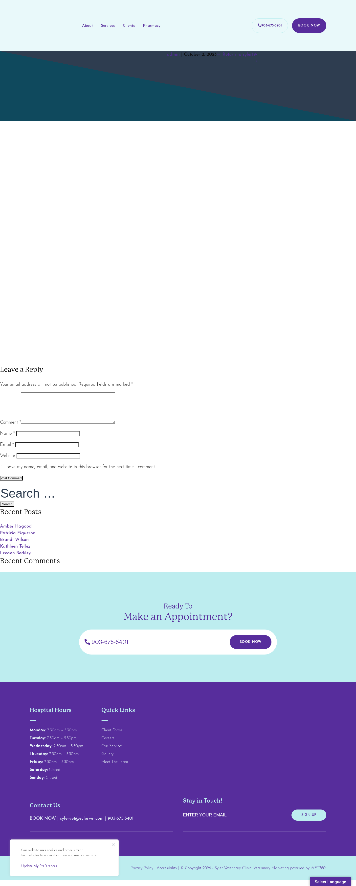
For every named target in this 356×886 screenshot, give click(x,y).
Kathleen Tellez (15, 552)
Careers (107, 744)
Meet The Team (114, 768)
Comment (10, 428)
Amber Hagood (16, 532)
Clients (129, 26)
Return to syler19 (236, 54)
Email (7, 450)
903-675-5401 (270, 25)
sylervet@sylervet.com (82, 824)
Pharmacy (151, 26)
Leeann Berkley (15, 559)
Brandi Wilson (14, 545)
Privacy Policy (142, 874)
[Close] (113, 844)
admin (173, 54)
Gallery (107, 760)
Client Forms (111, 736)
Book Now (309, 25)
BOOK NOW (43, 824)
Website (7, 461)
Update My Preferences (39, 866)
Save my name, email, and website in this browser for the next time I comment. (81, 473)
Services (108, 26)
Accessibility (167, 874)
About (87, 26)
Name (7, 439)
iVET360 (318, 874)
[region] (64, 857)
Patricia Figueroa (18, 539)
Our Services (112, 752)
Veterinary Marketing (271, 874)
